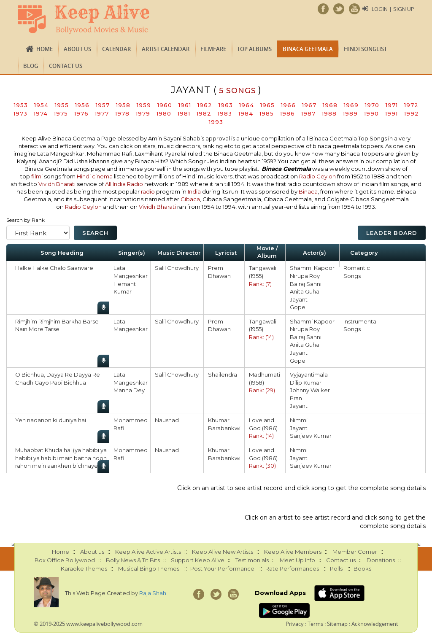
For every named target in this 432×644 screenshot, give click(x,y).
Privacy (295, 624)
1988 (329, 113)
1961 (184, 105)
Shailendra (222, 374)
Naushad (167, 420)
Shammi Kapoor (312, 267)
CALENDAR (116, 49)
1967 (309, 105)
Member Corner (354, 551)
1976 (81, 113)
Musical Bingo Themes (148, 568)
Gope (297, 307)
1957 (103, 105)
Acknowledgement (374, 624)
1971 (392, 105)
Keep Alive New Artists (222, 551)
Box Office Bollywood (65, 560)
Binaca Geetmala (308, 49)
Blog (30, 66)
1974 (41, 113)
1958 (123, 105)
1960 (164, 105)
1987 (308, 113)
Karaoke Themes (84, 568)
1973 (20, 113)
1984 (245, 113)
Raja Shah (152, 593)
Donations (381, 560)
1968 (330, 105)
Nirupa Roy (305, 275)
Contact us (65, 66)
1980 (164, 113)
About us (77, 49)
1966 (288, 105)
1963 (226, 105)
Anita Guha (304, 291)
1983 (225, 113)
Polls (336, 568)
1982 (204, 113)
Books (362, 568)
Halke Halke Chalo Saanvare (54, 267)
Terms (315, 624)
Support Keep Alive (197, 560)
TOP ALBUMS (254, 49)
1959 (144, 105)
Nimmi (299, 420)
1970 (372, 105)
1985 (266, 113)
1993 (216, 122)
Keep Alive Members (292, 551)
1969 (351, 105)
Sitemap (337, 624)
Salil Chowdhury (177, 267)
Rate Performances (292, 568)
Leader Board (391, 232)
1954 (41, 105)
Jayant (299, 299)
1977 (102, 113)
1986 (287, 113)
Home (44, 49)
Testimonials (252, 560)
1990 (371, 113)
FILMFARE (213, 49)
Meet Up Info (297, 560)
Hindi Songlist (365, 49)
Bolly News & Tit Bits (133, 560)
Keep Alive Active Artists (148, 551)
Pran (296, 398)
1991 (391, 113)
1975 (61, 113)
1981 (184, 113)
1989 (350, 113)
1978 (122, 113)
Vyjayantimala (309, 374)
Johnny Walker (310, 390)
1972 (411, 105)
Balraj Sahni (305, 283)
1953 (21, 105)
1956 (82, 105)
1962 (204, 105)
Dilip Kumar (305, 382)
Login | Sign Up (393, 9)
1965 (267, 105)
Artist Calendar (165, 49)
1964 (246, 105)
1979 (143, 113)
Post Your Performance (222, 568)
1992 (411, 113)
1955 (62, 105)
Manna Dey (129, 390)
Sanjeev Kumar (311, 435)
